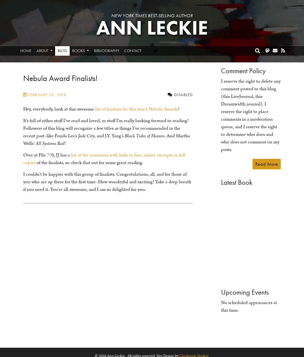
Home (25, 50)
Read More (266, 164)
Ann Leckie (152, 28)
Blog (62, 50)
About (43, 50)
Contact (132, 50)
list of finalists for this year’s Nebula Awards (136, 109)
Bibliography (106, 50)
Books (79, 50)
